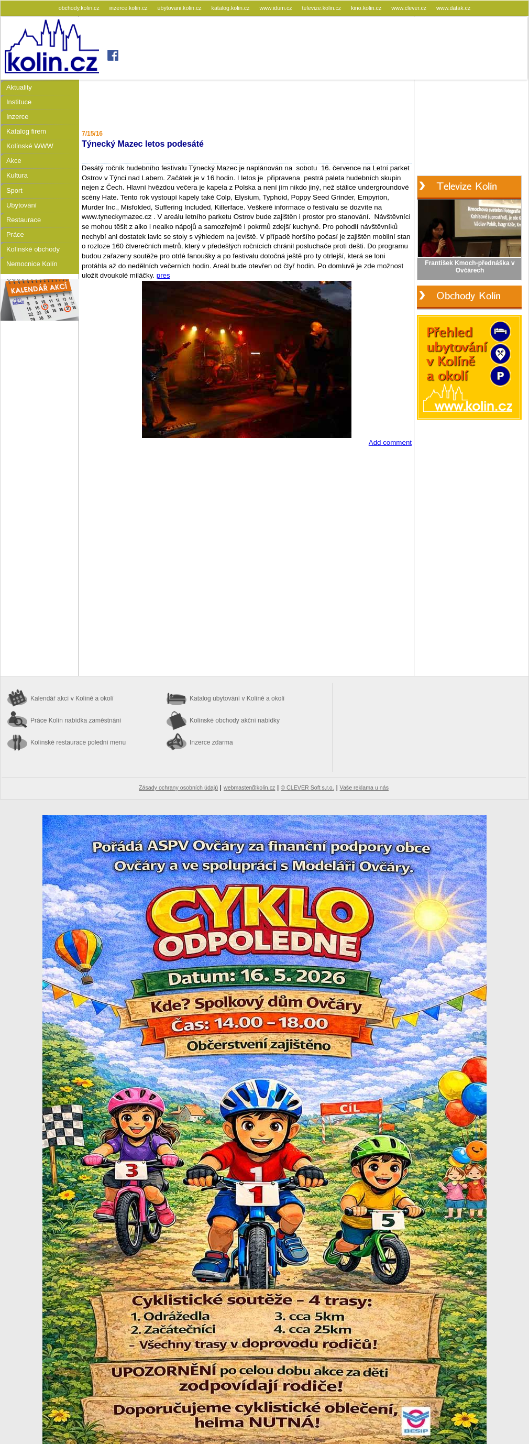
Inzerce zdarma (211, 742)
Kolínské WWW (29, 146)
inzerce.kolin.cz (129, 8)
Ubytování (21, 205)
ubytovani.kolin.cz (180, 8)
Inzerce (17, 117)
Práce (15, 234)
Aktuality (19, 87)
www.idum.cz (276, 8)
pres (163, 275)
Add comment (390, 442)
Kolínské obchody (33, 249)
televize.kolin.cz (322, 8)
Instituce (18, 102)
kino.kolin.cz (367, 8)
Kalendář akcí (72, 698)
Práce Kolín (75, 720)
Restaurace (23, 220)
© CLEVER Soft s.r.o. (307, 787)
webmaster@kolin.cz (249, 787)
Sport (14, 190)
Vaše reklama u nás (364, 787)
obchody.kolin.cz (80, 8)
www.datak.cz (453, 8)
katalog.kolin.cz (231, 8)
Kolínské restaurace (78, 742)
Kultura (17, 175)
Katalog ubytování (237, 698)
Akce (13, 161)
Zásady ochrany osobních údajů (178, 787)
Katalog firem (26, 131)
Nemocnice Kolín (32, 264)
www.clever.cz (409, 8)
